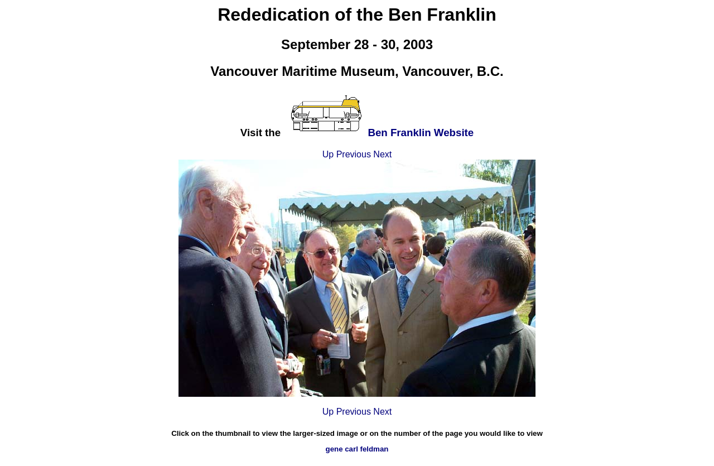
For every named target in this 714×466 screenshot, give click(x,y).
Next (382, 154)
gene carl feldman (357, 449)
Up (328, 154)
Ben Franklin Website (421, 132)
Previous (353, 154)
